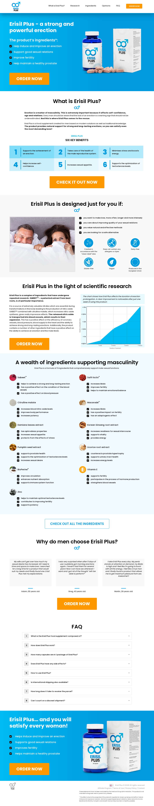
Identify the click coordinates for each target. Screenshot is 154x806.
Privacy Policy (130, 788)
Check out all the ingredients (77, 524)
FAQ (118, 5)
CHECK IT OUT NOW (76, 182)
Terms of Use (118, 788)
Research (75, 5)
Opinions (106, 5)
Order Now (134, 6)
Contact (141, 788)
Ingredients (90, 5)
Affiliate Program (105, 788)
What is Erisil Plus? (56, 5)
